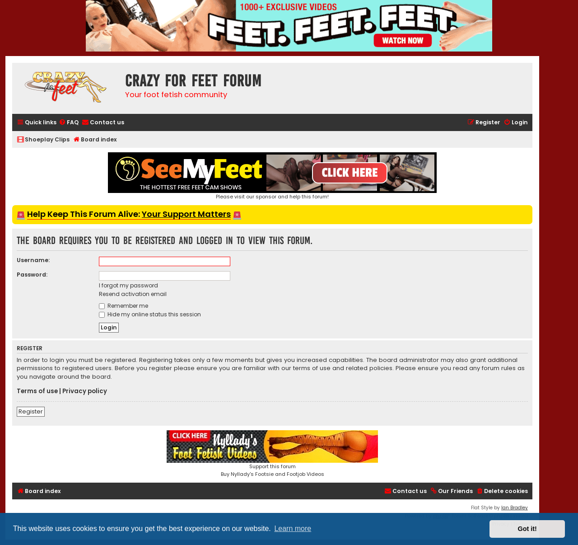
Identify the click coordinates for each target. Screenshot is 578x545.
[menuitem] (69, 123)
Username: (33, 260)
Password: (32, 274)
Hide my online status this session (150, 314)
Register (31, 411)
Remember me (123, 306)
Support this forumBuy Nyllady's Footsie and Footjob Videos (272, 454)
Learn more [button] (292, 528)
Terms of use (37, 391)
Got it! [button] (527, 528)
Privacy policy (84, 391)
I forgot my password (128, 285)
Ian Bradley (514, 507)
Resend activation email (133, 294)
